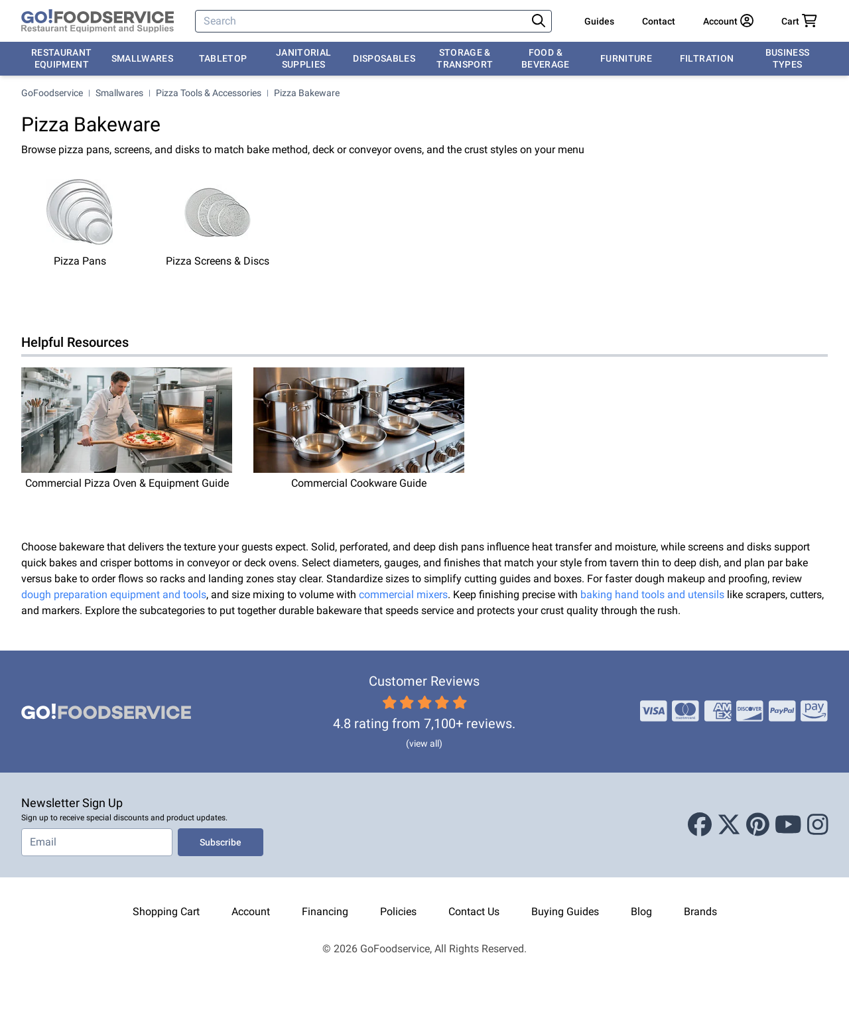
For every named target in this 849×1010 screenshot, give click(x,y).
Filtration (707, 58)
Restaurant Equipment (61, 58)
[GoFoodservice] (97, 21)
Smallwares (142, 58)
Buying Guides (565, 911)
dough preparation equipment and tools (113, 594)
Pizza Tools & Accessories (208, 93)
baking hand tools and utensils (652, 594)
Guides (599, 21)
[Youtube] (788, 825)
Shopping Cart (166, 911)
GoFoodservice (52, 93)
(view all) (424, 743)
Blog (641, 911)
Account (250, 911)
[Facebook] (700, 825)
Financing (325, 911)
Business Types (787, 58)
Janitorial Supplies (304, 58)
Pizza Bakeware (307, 93)
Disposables (384, 58)
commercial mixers (403, 594)
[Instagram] (817, 825)
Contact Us (473, 911)
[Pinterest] (757, 825)
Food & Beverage (545, 58)
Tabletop (223, 58)
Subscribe (220, 842)
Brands (700, 911)
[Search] (361, 21)
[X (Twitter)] (729, 825)
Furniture (626, 58)
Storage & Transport (464, 58)
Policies (398, 911)
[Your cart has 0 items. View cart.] (799, 21)
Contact (658, 21)
